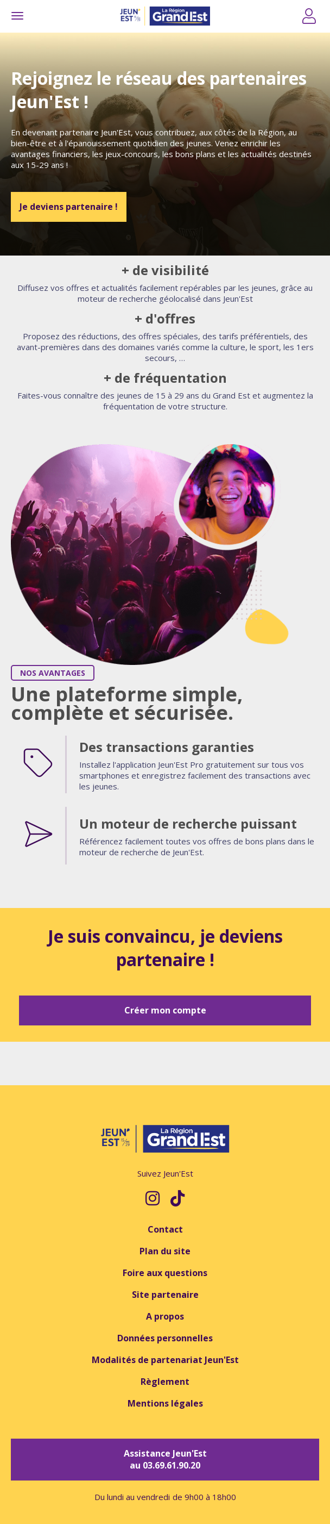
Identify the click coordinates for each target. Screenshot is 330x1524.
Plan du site (165, 1251)
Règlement (165, 1381)
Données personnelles (165, 1338)
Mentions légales (165, 1403)
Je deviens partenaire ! (69, 207)
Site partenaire (165, 1294)
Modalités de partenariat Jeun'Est (165, 1359)
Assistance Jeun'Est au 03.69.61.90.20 (165, 1459)
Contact (165, 1229)
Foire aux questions (165, 1272)
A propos (165, 1316)
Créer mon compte (165, 1010)
